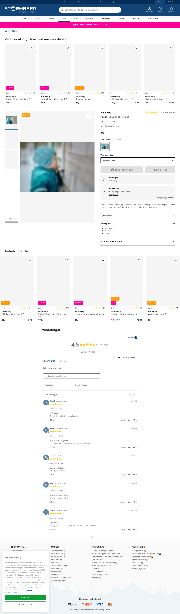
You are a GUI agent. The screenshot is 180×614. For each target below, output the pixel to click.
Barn (64, 19)
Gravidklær (97, 560)
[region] (25, 581)
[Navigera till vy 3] (11, 159)
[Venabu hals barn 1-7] (163, 290)
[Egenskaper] (137, 215)
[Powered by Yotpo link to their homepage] (132, 338)
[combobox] (57, 385)
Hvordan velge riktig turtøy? (105, 563)
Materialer (56, 572)
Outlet (121, 19)
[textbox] (136, 396)
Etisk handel (57, 560)
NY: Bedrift (153, 19)
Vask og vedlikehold (101, 566)
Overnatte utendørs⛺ (142, 556)
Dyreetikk (55, 563)
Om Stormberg (58, 550)
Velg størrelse (138, 160)
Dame (37, 19)
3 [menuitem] (92, 537)
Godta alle (25, 597)
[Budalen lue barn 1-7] (90, 75)
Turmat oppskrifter (100, 575)
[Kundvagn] (171, 10)
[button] (54, 420)
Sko (76, 19)
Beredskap (97, 578)
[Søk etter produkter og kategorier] (90, 9)
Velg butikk (113, 195)
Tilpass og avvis (25, 604)
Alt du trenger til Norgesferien (106, 553)
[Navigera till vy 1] (11, 120)
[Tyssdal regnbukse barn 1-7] (126, 290)
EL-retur (95, 569)
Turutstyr (90, 19)
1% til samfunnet (59, 566)
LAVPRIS (136, 19)
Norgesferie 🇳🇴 (139, 550)
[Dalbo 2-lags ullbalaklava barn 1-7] (53, 290)
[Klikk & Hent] (160, 169)
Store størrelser (99, 572)
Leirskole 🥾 (138, 563)
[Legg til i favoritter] (32, 47)
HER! (104, 25)
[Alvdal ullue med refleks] (105, 146)
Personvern (56, 575)
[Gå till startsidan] (21, 9)
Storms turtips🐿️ (140, 560)
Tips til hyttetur (139, 569)
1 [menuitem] (87, 537)
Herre (51, 19)
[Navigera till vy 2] (11, 140)
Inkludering (56, 569)
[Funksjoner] (137, 223)
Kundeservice (17, 550)
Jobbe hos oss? (58, 581)
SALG (24, 19)
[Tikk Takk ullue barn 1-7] (125, 75)
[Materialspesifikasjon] (137, 241)
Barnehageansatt (140, 566)
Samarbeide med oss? (61, 578)
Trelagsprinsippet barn (102, 550)
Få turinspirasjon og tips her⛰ (146, 553)
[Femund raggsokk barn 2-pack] (90, 290)
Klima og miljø (58, 556)
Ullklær (15, 31)
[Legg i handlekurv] (121, 169)
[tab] (127, 358)
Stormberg (106, 112)
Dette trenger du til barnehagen (107, 556)
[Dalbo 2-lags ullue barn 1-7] (20, 75)
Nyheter (106, 19)
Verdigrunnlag (58, 553)
